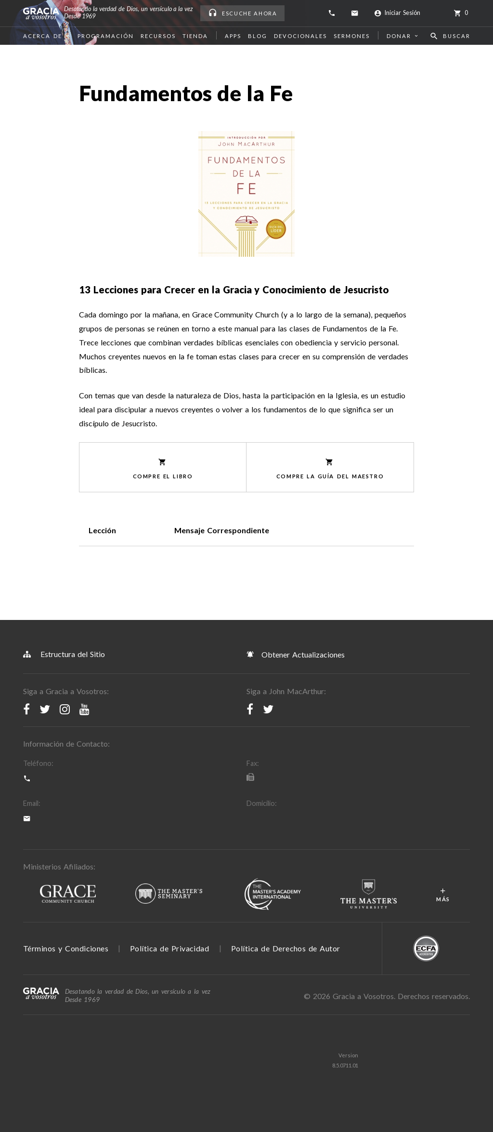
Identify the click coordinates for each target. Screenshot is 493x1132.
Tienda (195, 36)
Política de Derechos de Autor (285, 948)
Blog (257, 36)
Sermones (352, 36)
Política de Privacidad (169, 948)
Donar (403, 36)
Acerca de (47, 36)
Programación (106, 36)
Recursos (158, 36)
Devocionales (300, 36)
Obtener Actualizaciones (295, 654)
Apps (233, 36)
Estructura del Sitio (64, 653)
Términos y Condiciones (65, 948)
